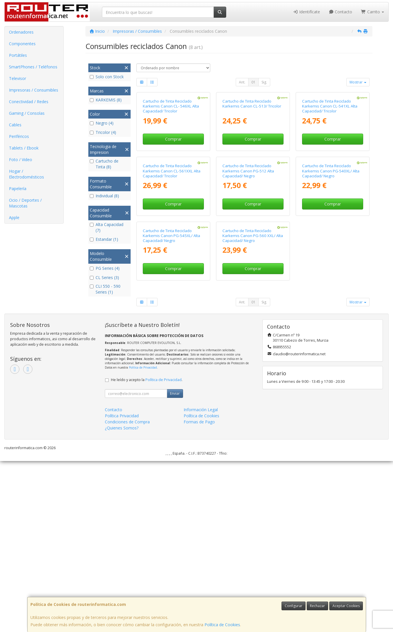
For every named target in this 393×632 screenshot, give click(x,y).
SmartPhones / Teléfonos (33, 67)
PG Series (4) (105, 268)
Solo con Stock (107, 76)
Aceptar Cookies (346, 605)
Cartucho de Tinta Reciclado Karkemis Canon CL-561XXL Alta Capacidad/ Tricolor (171, 284)
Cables (15, 125)
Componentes (22, 43)
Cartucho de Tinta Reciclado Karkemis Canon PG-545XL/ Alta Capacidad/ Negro (171, 406)
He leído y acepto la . (146, 550)
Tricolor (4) (103, 132)
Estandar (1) (104, 239)
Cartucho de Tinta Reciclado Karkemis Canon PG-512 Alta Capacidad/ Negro (248, 284)
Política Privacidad (122, 586)
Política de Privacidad (143, 538)
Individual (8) (104, 195)
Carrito (372, 11)
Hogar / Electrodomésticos (26, 174)
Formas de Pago (199, 592)
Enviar (175, 564)
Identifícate (306, 11)
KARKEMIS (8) (106, 100)
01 (253, 82)
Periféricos (19, 136)
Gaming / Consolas (27, 113)
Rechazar (317, 605)
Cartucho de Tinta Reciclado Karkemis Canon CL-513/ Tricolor (251, 160)
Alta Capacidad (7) (106, 227)
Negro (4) (102, 123)
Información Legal (201, 580)
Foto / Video (20, 159)
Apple (14, 217)
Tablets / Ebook (24, 148)
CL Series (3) (104, 277)
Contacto (340, 11)
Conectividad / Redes (28, 101)
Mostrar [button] (358, 82)
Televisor (17, 78)
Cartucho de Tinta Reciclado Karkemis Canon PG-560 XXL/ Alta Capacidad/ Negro (252, 406)
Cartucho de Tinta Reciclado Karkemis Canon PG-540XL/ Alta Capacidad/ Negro (330, 284)
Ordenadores (21, 32)
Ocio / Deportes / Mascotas (25, 203)
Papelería (17, 188)
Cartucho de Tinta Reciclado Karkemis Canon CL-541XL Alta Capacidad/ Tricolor (329, 163)
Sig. (264, 82)
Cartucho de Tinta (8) (104, 164)
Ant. (242, 82)
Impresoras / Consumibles (33, 90)
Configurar (293, 605)
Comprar (173, 196)
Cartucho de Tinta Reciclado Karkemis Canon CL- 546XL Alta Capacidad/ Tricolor (171, 163)
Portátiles (18, 55)
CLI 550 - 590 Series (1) (105, 289)
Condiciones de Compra (127, 592)
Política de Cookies (222, 624)
